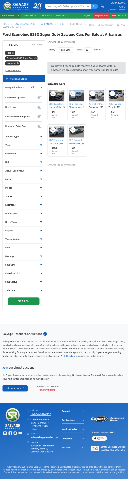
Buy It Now (10, 107)
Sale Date (66, 49)
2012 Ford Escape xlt (79, 104)
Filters (89, 25)
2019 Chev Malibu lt (98, 104)
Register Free (48, 390)
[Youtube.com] (20, 433)
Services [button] (60, 15)
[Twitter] (5, 433)
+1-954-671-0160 (118, 5)
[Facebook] (10, 433)
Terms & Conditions (94, 472)
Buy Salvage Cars (25, 24)
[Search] (94, 6)
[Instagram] (15, 433)
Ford (61, 24)
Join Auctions (13, 388)
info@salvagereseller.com (44, 437)
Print (121, 25)
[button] (10, 15)
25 (87, 49)
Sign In (87, 15)
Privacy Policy (117, 472)
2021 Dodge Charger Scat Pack (84, 140)
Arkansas (47, 24)
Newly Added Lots (14, 87)
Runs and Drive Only (15, 126)
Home (5, 24)
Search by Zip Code (15, 97)
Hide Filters (35, 44)
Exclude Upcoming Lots (17, 116)
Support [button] (46, 15)
